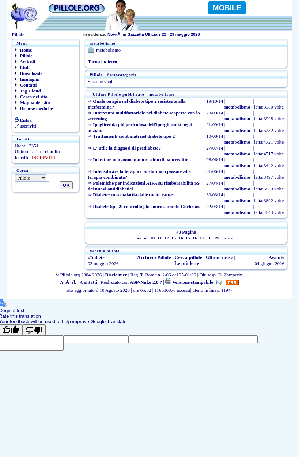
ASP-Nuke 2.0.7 (146, 282)
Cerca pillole (188, 257)
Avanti (275, 257)
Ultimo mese (219, 257)
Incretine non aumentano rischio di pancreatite (140, 159)
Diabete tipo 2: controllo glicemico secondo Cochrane (146, 206)
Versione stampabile (189, 282)
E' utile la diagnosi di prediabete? (127, 148)
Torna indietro (102, 61)
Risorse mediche (34, 108)
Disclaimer (116, 274)
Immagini (27, 79)
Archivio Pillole (154, 257)
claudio (52, 151)
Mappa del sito (32, 102)
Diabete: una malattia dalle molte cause (133, 194)
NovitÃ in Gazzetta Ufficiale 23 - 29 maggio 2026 (141, 34)
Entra (23, 120)
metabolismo (237, 107)
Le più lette (186, 263)
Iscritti (22, 157)
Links (23, 67)
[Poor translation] (34, 329)
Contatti (26, 85)
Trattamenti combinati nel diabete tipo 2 (134, 136)
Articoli (25, 61)
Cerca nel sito (31, 96)
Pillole (24, 55)
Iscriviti (25, 126)
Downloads (28, 73)
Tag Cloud (28, 91)
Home (23, 50)
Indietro (98, 257)
